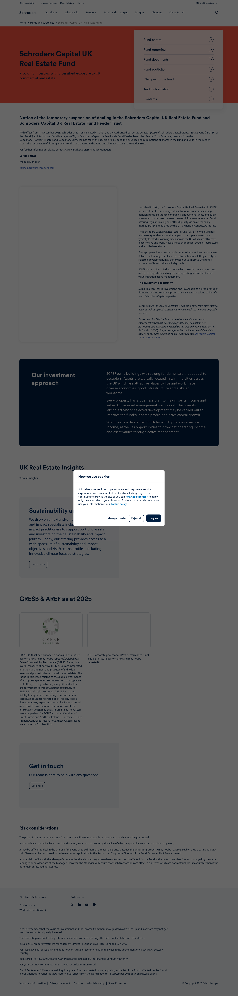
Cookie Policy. (119, 504)
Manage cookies (117, 518)
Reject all (136, 518)
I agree (154, 518)
